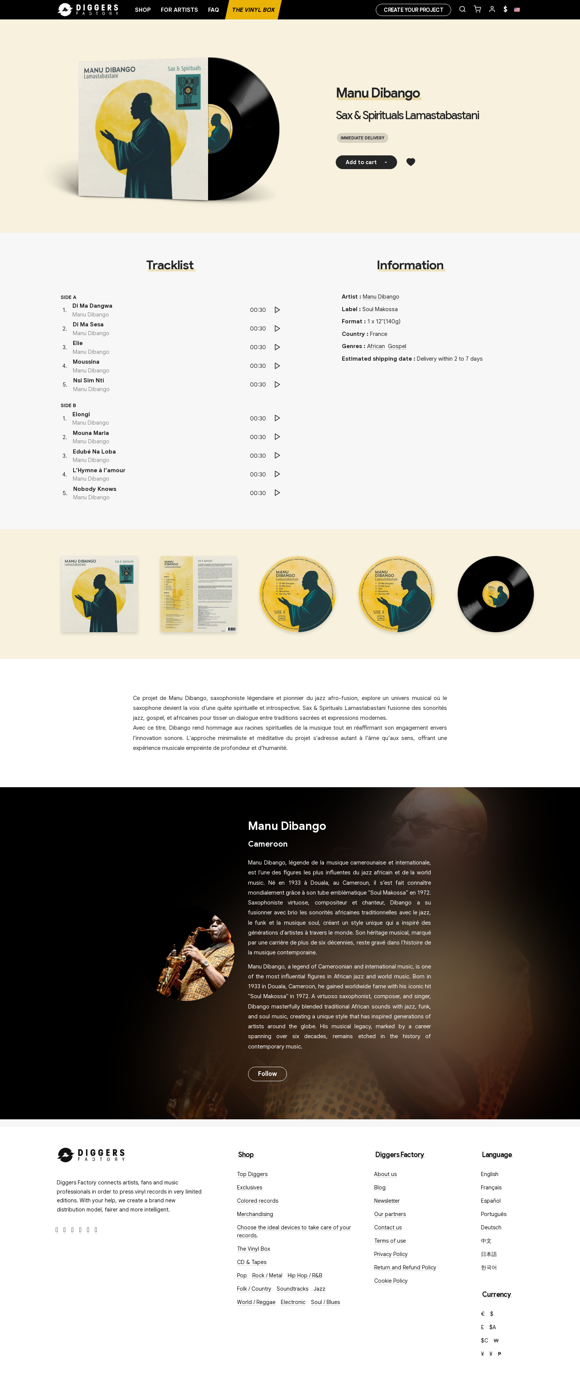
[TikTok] (96, 1230)
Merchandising (255, 1214)
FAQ (213, 9)
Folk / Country (254, 1288)
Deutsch (491, 1227)
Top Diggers (252, 1174)
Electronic (293, 1302)
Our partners (390, 1214)
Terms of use (390, 1240)
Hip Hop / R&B (305, 1275)
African (376, 346)
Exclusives (249, 1187)
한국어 (489, 1267)
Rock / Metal (267, 1275)
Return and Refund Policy (405, 1267)
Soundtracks (292, 1288)
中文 (486, 1240)
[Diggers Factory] (91, 1153)
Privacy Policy (391, 1254)
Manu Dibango (378, 93)
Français (491, 1187)
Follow (267, 1074)
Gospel (397, 346)
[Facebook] (57, 1230)
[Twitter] (65, 1230)
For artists (179, 9)
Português (493, 1214)
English (489, 1174)
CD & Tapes (251, 1262)
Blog (380, 1187)
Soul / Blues (325, 1302)
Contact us (388, 1227)
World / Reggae (256, 1302)
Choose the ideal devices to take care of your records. (294, 1231)
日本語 (489, 1254)
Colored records (257, 1200)
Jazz (319, 1288)
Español (491, 1200)
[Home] (88, 10)
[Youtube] (81, 1230)
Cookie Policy (391, 1280)
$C (484, 1340)
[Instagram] (73, 1230)
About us (385, 1174)
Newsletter (387, 1200)
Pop (242, 1275)
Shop (143, 9)
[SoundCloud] (88, 1230)
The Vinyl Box (253, 9)
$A (492, 1327)
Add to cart (366, 162)
